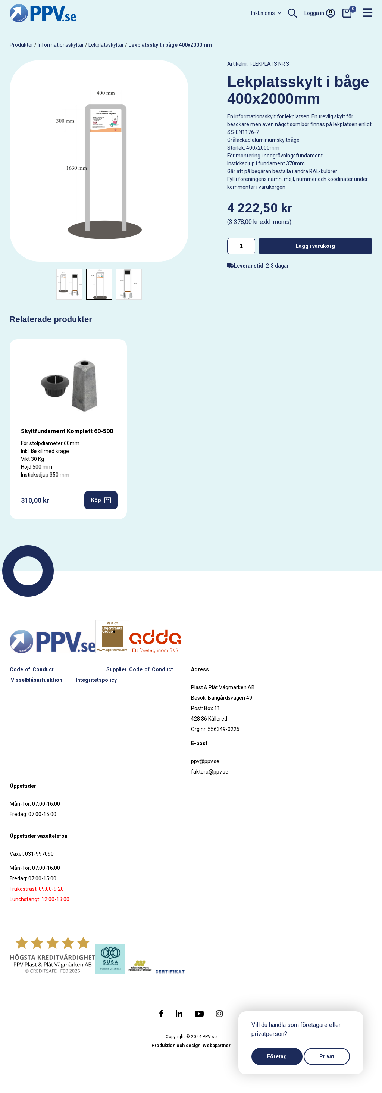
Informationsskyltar (61, 45)
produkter (21, 45)
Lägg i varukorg (315, 246)
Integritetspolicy (96, 680)
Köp (101, 500)
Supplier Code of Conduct (139, 669)
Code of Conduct (32, 669)
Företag (277, 1056)
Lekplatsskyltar (106, 45)
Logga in (319, 13)
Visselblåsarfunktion (36, 680)
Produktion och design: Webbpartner (191, 1045)
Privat (326, 1056)
